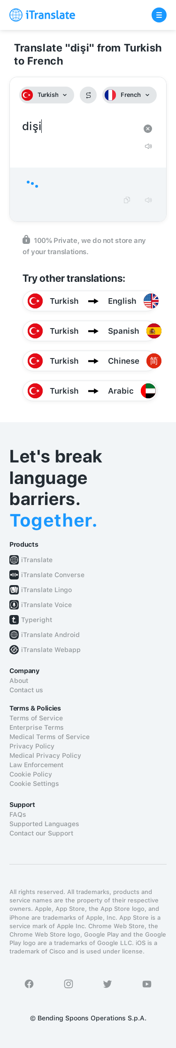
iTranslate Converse (52, 575)
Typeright (36, 619)
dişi (78, 126)
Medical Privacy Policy (45, 755)
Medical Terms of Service (49, 736)
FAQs (17, 814)
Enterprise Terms (36, 727)
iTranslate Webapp (51, 649)
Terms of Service (36, 718)
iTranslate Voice (46, 604)
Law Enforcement (36, 765)
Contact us (26, 690)
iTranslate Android (50, 634)
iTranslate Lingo (46, 590)
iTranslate (37, 560)
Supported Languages (44, 824)
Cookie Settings (34, 783)
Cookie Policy (30, 774)
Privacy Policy (31, 746)
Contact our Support (41, 833)
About (18, 680)
